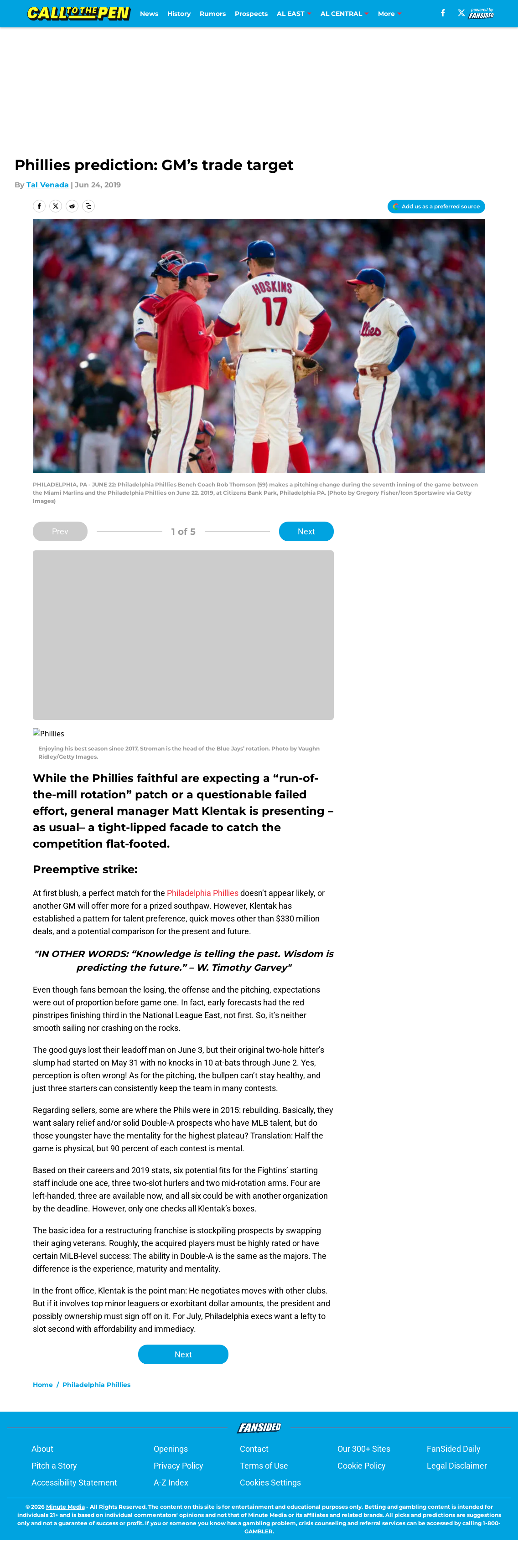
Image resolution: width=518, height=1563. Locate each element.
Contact (254, 1438)
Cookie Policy (361, 1454)
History (179, 14)
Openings (171, 1438)
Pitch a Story (54, 1454)
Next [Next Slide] (306, 531)
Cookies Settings (270, 1471)
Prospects (251, 14)
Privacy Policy (178, 1454)
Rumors (213, 14)
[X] (461, 12)
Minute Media (65, 1495)
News (149, 14)
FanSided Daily (454, 1438)
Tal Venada (47, 185)
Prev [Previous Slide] (60, 531)
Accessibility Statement (74, 1471)
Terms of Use (264, 1454)
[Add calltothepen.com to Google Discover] (436, 206)
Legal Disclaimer (457, 1454)
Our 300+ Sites (363, 1438)
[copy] (88, 206)
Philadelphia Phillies (202, 882)
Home (43, 1374)
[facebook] (443, 12)
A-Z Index (171, 1471)
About (42, 1438)
